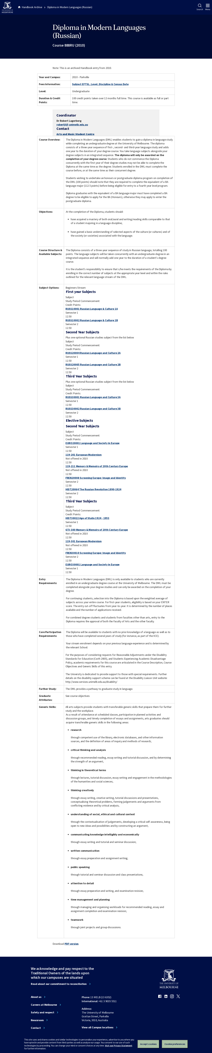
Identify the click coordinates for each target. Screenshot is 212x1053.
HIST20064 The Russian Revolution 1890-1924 (93, 489)
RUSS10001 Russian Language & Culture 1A (92, 309)
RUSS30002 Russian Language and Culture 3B (93, 408)
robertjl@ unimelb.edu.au (72, 124)
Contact (36, 1028)
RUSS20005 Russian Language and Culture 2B (93, 364)
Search (200, 7)
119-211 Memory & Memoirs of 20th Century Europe (97, 466)
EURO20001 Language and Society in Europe (93, 443)
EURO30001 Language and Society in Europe (93, 564)
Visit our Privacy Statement (118, 1045)
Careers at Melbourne (44, 1004)
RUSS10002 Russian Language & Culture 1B (92, 320)
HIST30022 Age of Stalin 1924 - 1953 (87, 518)
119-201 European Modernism (84, 454)
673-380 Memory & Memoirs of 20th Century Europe (97, 529)
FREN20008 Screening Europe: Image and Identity (96, 478)
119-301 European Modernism (84, 541)
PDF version (72, 944)
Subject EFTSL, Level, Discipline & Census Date (100, 84)
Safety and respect (42, 1012)
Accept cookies (148, 1043)
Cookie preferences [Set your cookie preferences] (174, 1043)
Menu (207, 7)
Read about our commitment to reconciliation (59, 984)
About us (36, 997)
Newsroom (37, 1020)
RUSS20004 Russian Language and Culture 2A (93, 353)
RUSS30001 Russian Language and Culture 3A (93, 397)
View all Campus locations (97, 1027)
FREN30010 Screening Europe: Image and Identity (96, 553)
